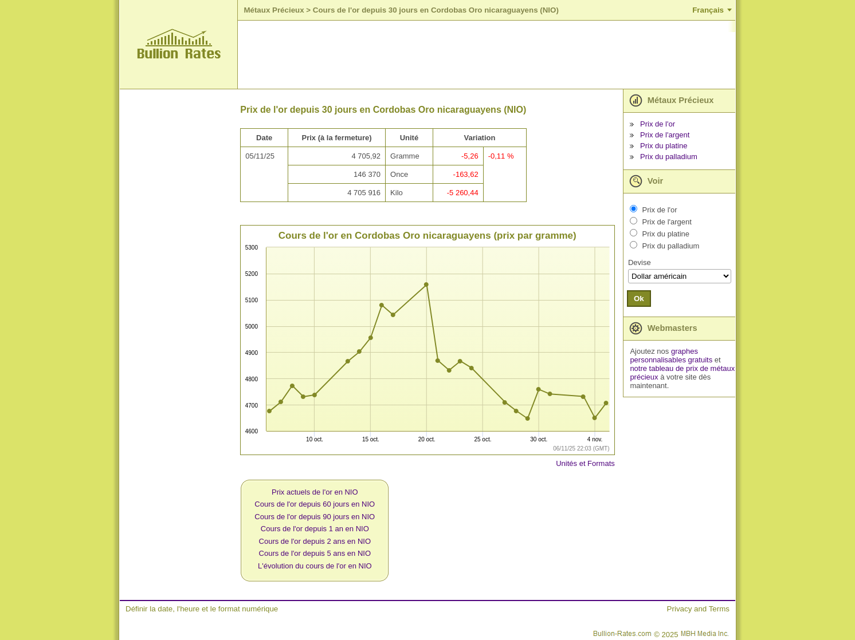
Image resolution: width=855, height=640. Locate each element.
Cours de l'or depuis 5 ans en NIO (315, 553)
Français (708, 10)
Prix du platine (663, 145)
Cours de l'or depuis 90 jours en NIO (314, 516)
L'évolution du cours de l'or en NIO (315, 566)
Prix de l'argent (664, 135)
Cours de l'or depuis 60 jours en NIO (314, 504)
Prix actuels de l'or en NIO (315, 492)
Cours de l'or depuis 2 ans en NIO (315, 541)
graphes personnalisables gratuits (671, 355)
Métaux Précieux (274, 10)
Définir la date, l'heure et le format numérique (201, 609)
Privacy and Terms (698, 609)
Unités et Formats (585, 463)
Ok (639, 298)
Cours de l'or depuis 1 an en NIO (315, 528)
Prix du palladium (668, 156)
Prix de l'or (657, 124)
